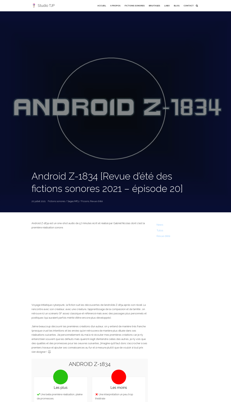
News (160, 224)
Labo (167, 5)
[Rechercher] (197, 6)
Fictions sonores (134, 5)
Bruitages (154, 5)
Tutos (160, 230)
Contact (189, 5)
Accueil (101, 5)
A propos (115, 5)
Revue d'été (96, 201)
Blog (176, 5)
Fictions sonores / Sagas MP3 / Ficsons (68, 201)
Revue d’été (163, 236)
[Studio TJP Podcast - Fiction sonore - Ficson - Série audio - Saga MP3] (43, 6)
